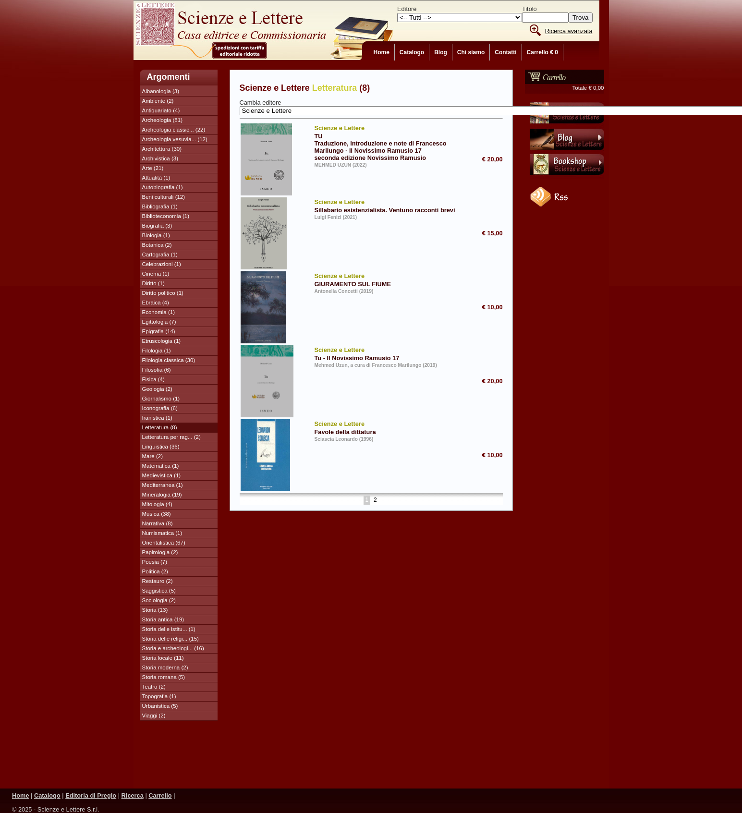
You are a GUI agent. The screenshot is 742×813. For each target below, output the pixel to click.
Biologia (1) (156, 235)
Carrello (159, 795)
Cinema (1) (156, 274)
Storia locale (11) (163, 658)
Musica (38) (156, 514)
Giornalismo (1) (161, 398)
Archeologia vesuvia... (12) (174, 139)
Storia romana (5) (163, 677)
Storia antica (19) (163, 619)
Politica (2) (155, 571)
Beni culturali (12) (163, 197)
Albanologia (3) (160, 91)
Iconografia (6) (160, 408)
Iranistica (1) (157, 418)
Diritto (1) (153, 283)
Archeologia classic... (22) (174, 130)
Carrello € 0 (542, 52)
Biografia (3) (157, 226)
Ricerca (133, 795)
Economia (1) (158, 312)
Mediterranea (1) (162, 485)
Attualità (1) (156, 178)
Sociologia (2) (159, 600)
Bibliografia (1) (160, 206)
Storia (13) (155, 610)
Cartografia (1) (160, 254)
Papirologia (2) (160, 552)
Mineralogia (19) (162, 495)
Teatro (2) (154, 687)
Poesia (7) (154, 562)
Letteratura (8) (159, 427)
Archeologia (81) (162, 120)
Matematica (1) (160, 466)
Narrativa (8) (157, 523)
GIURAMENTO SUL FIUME (387, 279)
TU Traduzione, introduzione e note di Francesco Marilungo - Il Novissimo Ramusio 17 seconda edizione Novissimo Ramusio (387, 142)
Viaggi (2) (154, 715)
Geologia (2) (157, 389)
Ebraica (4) (155, 302)
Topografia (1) (159, 696)
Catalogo (412, 52)
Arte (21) (153, 168)
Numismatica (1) (162, 533)
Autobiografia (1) (162, 187)
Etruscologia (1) (161, 341)
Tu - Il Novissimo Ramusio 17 (387, 353)
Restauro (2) (157, 581)
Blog (440, 52)
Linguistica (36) (161, 446)
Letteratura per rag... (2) (171, 437)
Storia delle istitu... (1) (168, 629)
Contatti (505, 52)
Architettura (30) (162, 149)
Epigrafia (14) (158, 331)
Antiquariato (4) (161, 110)
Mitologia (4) (157, 504)
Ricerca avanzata (569, 31)
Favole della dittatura (387, 427)
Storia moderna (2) (165, 667)
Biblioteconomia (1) (166, 216)
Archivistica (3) (160, 158)
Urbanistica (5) (160, 706)
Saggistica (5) (159, 591)
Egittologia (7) (159, 322)
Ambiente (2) (158, 101)
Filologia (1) (156, 350)
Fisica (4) (153, 379)
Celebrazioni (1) (161, 264)
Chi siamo (471, 52)
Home (381, 52)
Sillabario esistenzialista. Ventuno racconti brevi (387, 205)
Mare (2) (152, 456)
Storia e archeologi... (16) (173, 648)
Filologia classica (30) (168, 360)
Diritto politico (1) (162, 293)
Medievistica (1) (161, 475)
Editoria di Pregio (90, 795)
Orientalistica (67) (163, 543)
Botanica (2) (157, 245)
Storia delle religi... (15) (170, 639)
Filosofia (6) (156, 370)
